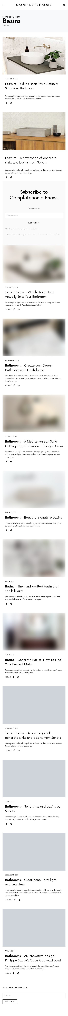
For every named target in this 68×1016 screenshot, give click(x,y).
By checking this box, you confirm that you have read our (32, 235)
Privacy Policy (55, 235)
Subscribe (32, 223)
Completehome (34, 5)
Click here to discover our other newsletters (21, 229)
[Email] (34, 995)
